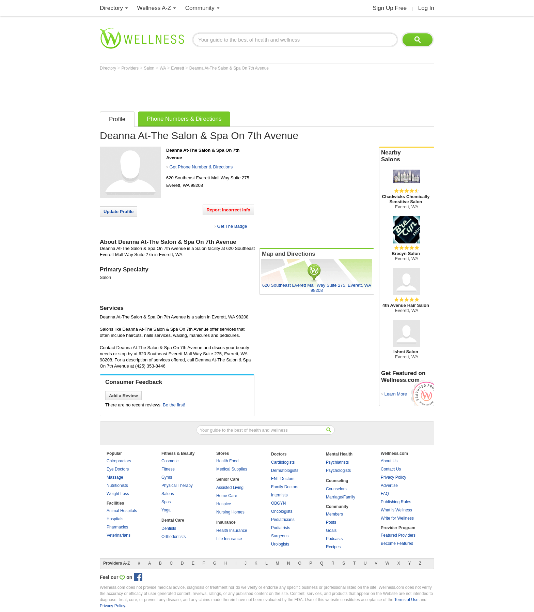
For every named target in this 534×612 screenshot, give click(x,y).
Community (200, 8)
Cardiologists (283, 462)
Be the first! (174, 404)
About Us (389, 461)
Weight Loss (118, 493)
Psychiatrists (337, 462)
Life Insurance (229, 538)
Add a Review (123, 395)
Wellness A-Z (154, 8)
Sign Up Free (390, 8)
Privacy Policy (393, 477)
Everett (178, 68)
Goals (331, 530)
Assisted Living (230, 487)
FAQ (385, 493)
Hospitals (115, 519)
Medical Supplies (231, 469)
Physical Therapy (177, 485)
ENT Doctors (282, 478)
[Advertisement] (224, 89)
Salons (167, 493)
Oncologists (282, 511)
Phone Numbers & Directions (184, 119)
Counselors (336, 489)
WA (163, 68)
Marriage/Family (340, 497)
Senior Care (227, 479)
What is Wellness (396, 510)
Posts (331, 522)
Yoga (166, 510)
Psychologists (338, 470)
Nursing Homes (230, 512)
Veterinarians (118, 535)
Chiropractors (119, 461)
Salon (150, 68)
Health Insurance (231, 530)
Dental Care (172, 520)
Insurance (226, 522)
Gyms (166, 477)
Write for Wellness (397, 518)
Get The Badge (232, 226)
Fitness (168, 469)
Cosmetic (169, 461)
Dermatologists (284, 470)
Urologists (280, 544)
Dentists (168, 528)
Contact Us (391, 469)
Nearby (406, 156)
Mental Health (339, 454)
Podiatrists (280, 527)
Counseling (337, 480)
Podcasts (334, 538)
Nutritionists (117, 485)
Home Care (226, 495)
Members (334, 514)
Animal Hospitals (122, 510)
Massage (115, 477)
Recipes (333, 546)
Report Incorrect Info (228, 209)
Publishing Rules (396, 501)
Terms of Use (406, 599)
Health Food (227, 461)
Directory (111, 8)
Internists (279, 495)
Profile (117, 119)
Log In (426, 8)
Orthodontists (173, 536)
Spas (166, 501)
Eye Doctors (118, 469)
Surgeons (279, 536)
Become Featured (397, 543)
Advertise (389, 485)
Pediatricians (283, 519)
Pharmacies (117, 527)
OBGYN (278, 503)
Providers (130, 68)
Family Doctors (284, 486)
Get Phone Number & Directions (201, 166)
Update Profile (119, 211)
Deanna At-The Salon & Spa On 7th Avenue (229, 68)
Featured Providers (398, 535)
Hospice (223, 504)
